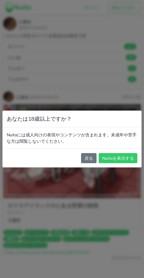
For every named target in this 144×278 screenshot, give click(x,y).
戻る (89, 158)
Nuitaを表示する (118, 158)
